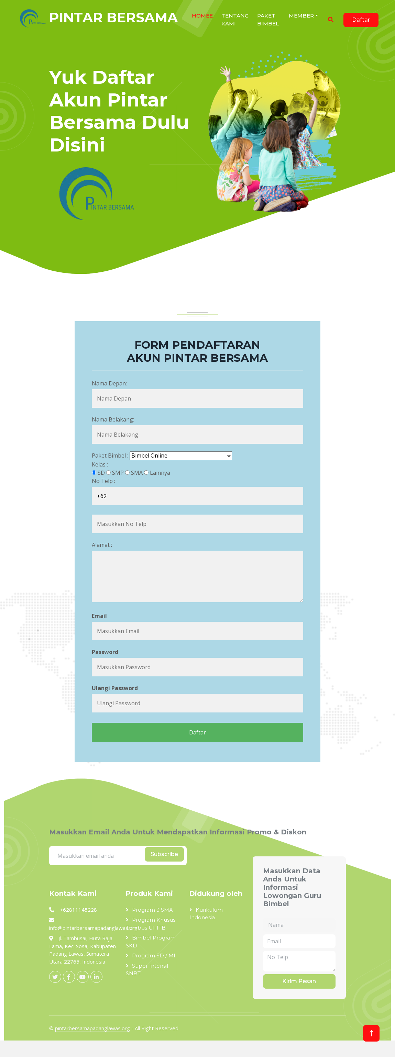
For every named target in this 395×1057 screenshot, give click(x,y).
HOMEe (202, 15)
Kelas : (100, 464)
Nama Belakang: (113, 419)
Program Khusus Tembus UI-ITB (150, 924)
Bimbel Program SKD (151, 941)
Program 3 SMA (152, 910)
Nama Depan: (109, 383)
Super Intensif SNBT (147, 970)
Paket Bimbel (268, 19)
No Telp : (103, 481)
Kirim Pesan (299, 981)
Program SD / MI (153, 955)
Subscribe (164, 854)
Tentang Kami (235, 19)
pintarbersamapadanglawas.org (92, 1028)
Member (301, 15)
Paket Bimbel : (110, 455)
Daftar (361, 19)
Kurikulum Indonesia (206, 914)
